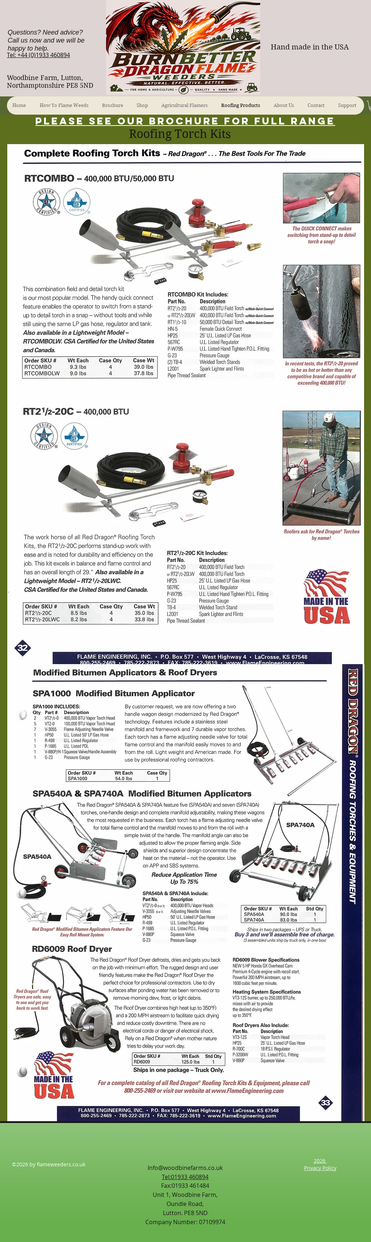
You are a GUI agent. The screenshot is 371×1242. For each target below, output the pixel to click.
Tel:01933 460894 (185, 1177)
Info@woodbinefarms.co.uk (185, 1168)
